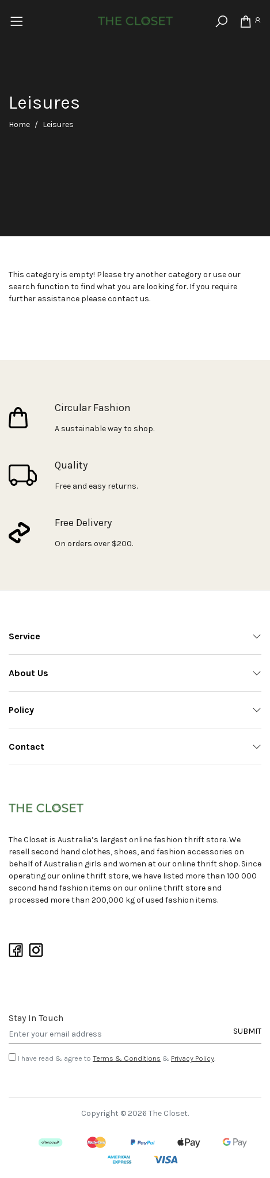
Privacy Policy (192, 1058)
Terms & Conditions (127, 1058)
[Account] (257, 21)
